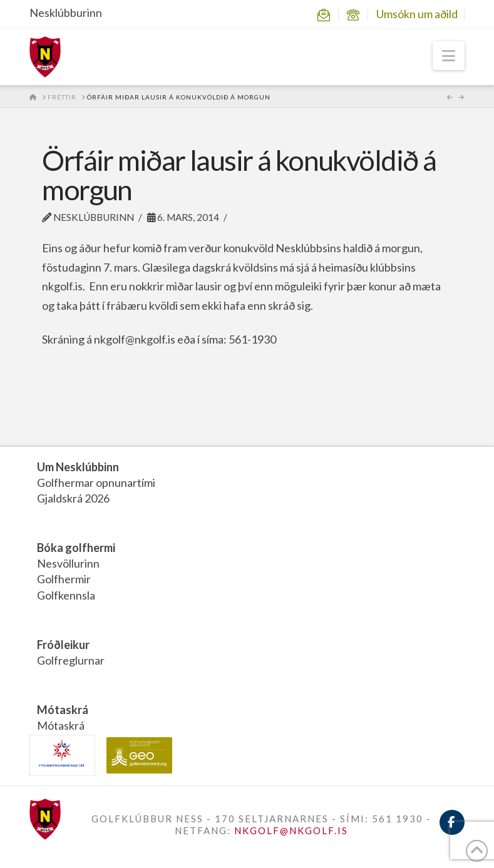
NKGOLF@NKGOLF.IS (291, 830)
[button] (449, 55)
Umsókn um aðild (417, 14)
